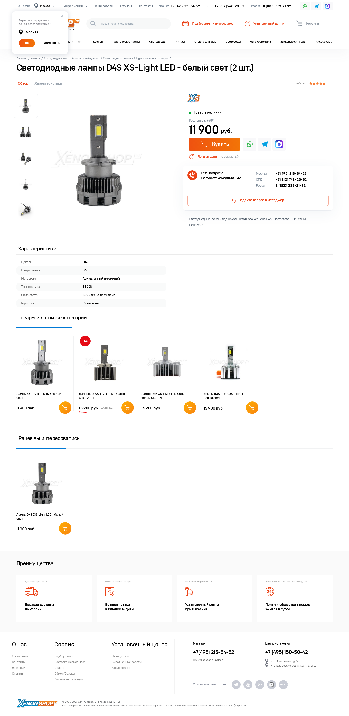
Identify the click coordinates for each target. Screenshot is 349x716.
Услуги (72, 41)
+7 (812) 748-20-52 (229, 6)
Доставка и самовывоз (69, 662)
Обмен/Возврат (65, 673)
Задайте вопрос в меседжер (258, 200)
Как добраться (122, 668)
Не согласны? (229, 157)
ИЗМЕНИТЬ (51, 43)
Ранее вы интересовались (48, 438)
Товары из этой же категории (52, 317)
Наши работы (103, 6)
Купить (214, 144)
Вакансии (18, 668)
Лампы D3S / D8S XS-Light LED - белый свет (227, 396)
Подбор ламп (63, 656)
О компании (20, 656)
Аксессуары (324, 41)
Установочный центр (264, 23)
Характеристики (48, 83)
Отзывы (126, 6)
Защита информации (68, 679)
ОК (27, 43)
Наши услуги (120, 656)
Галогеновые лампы (126, 41)
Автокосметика (260, 41)
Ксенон (98, 41)
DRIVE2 (283, 684)
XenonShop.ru (85, 701)
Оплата (59, 668)
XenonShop (37, 703)
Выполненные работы (127, 662)
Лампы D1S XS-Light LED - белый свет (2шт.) (102, 396)
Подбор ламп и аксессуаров (207, 23)
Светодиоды (157, 41)
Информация (75, 6)
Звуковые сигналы (293, 41)
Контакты (146, 6)
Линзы (180, 41)
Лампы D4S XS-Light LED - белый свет (39, 517)
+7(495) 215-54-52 (213, 652)
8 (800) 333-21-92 (277, 6)
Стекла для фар (205, 41)
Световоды (233, 41)
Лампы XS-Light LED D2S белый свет (38, 396)
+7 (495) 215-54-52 (185, 6)
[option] (98, 159)
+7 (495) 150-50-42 (286, 652)
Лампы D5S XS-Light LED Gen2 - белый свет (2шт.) (163, 396)
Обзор (23, 83)
